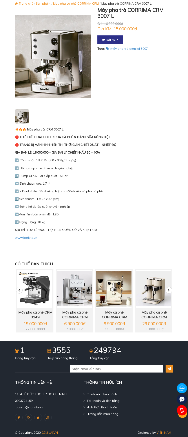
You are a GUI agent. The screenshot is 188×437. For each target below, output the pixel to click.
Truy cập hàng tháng (62, 358)
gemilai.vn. (50, 433)
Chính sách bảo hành (100, 394)
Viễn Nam (164, 433)
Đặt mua (110, 40)
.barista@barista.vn (29, 407)
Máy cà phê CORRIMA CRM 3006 (114, 315)
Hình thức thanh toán (100, 407)
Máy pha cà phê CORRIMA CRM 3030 (154, 315)
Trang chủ (24, 4)
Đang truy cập (25, 358)
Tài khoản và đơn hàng (102, 401)
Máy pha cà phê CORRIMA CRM (76, 4)
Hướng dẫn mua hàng (101, 414)
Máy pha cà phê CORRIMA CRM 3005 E (75, 315)
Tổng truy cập (99, 358)
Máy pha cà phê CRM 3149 (35, 314)
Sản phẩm (43, 4)
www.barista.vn (26, 238)
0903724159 (24, 401)
